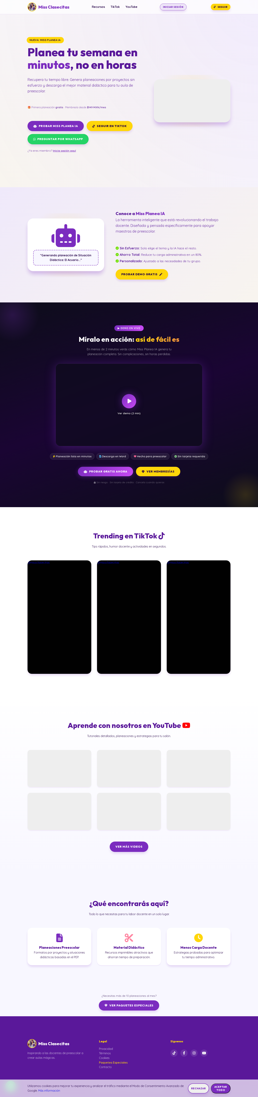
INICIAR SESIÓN (173, 7)
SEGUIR (221, 7)
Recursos (98, 7)
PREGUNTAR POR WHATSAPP (58, 139)
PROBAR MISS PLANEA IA (55, 126)
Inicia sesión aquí (64, 150)
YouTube (131, 7)
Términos (105, 1053)
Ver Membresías (158, 471)
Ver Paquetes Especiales (129, 1005)
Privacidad (106, 1049)
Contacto (105, 1067)
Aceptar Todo (220, 1088)
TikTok (115, 7)
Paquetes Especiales (113, 1062)
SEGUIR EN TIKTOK (109, 126)
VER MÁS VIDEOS (129, 846)
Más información (49, 1090)
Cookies (104, 1058)
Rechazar (198, 1088)
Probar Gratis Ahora (105, 471)
